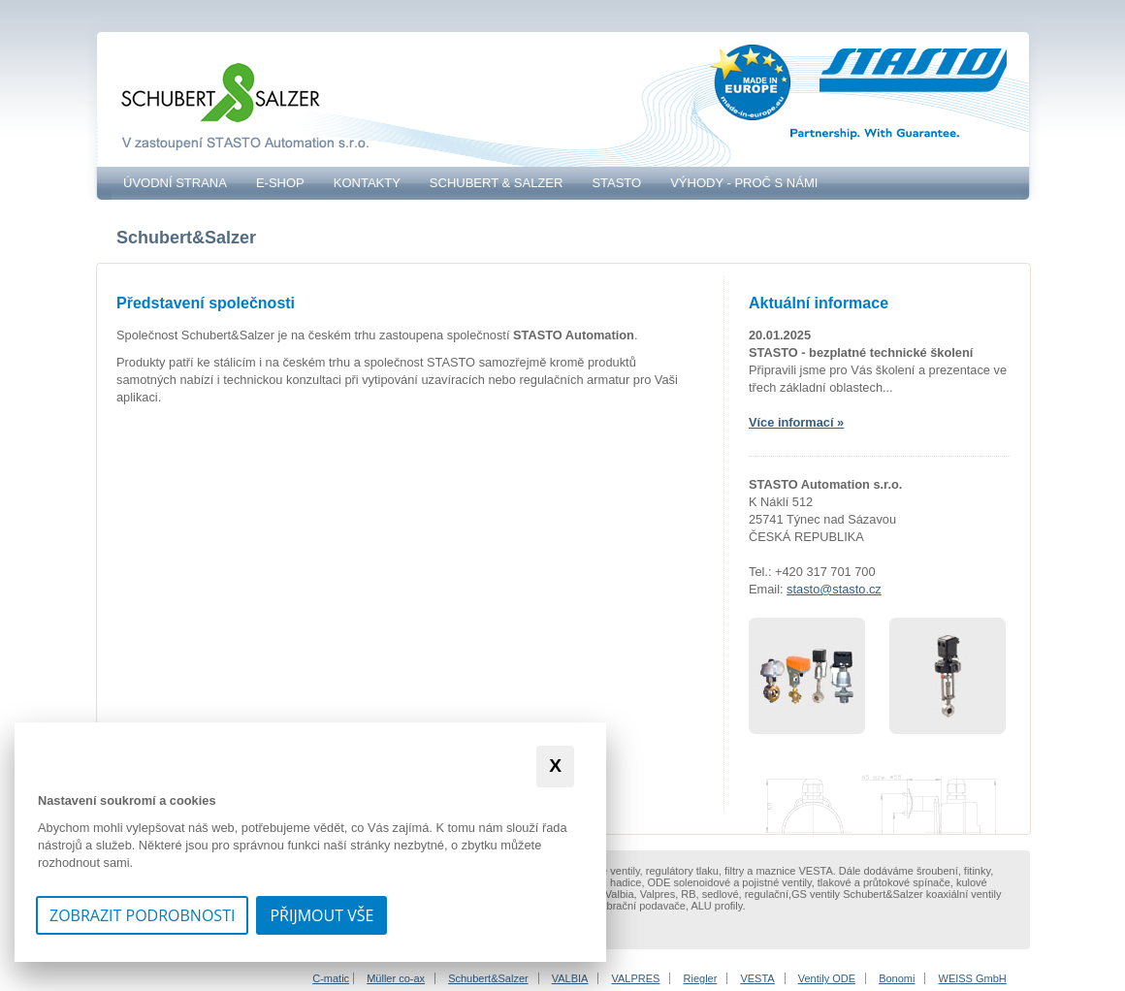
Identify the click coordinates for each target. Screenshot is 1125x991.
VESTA (757, 978)
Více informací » (796, 422)
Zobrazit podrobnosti (142, 915)
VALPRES (636, 978)
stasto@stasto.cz (834, 589)
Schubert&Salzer (488, 978)
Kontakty (367, 183)
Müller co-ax (396, 978)
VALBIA (570, 978)
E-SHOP (280, 183)
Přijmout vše (321, 915)
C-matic (330, 978)
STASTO (616, 183)
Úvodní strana (175, 183)
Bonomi (897, 978)
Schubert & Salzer (496, 183)
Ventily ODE (826, 978)
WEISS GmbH (973, 978)
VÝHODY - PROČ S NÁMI (744, 183)
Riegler (701, 978)
